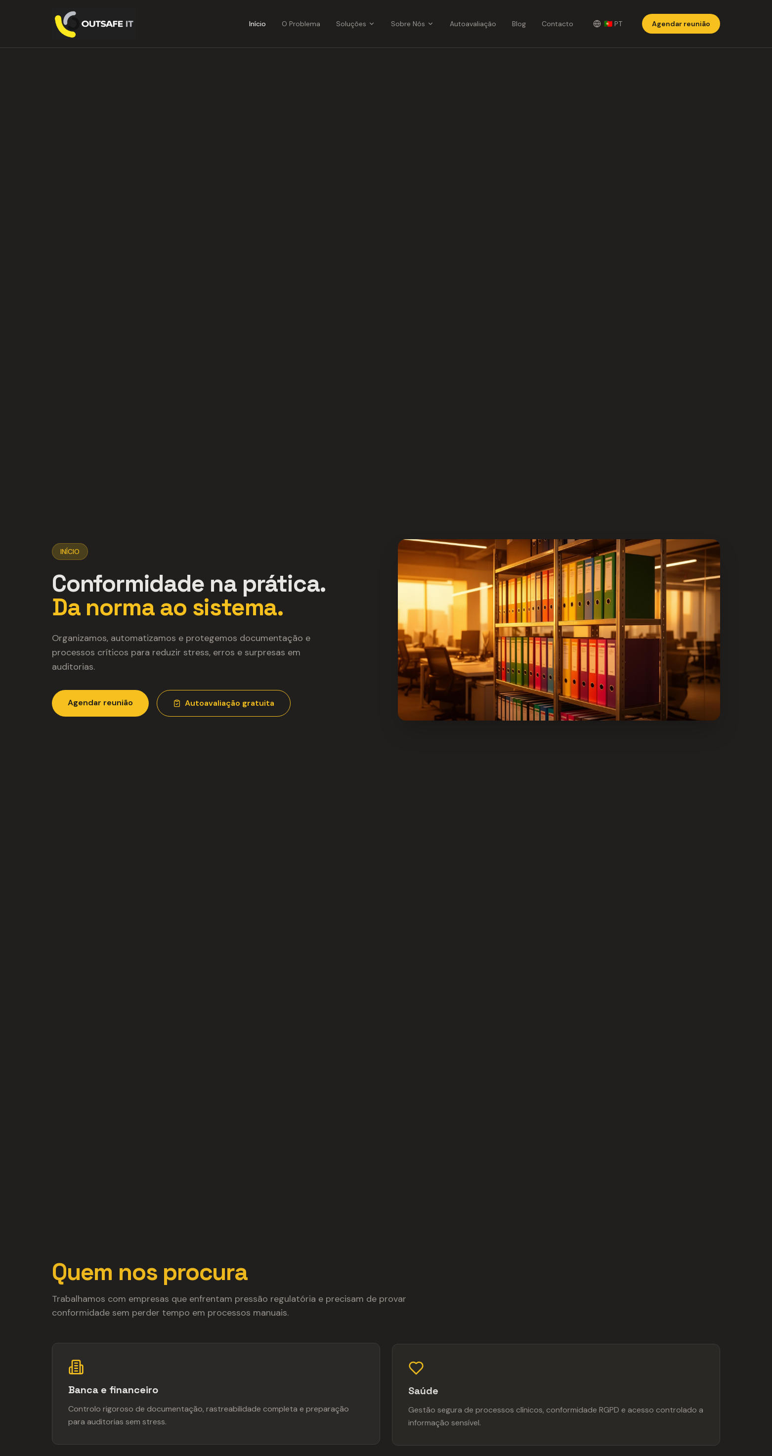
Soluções (355, 23)
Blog (519, 23)
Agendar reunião (681, 23)
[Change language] (607, 24)
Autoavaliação (473, 23)
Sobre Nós (412, 23)
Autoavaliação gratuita (223, 703)
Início (257, 23)
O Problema (301, 23)
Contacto (557, 23)
